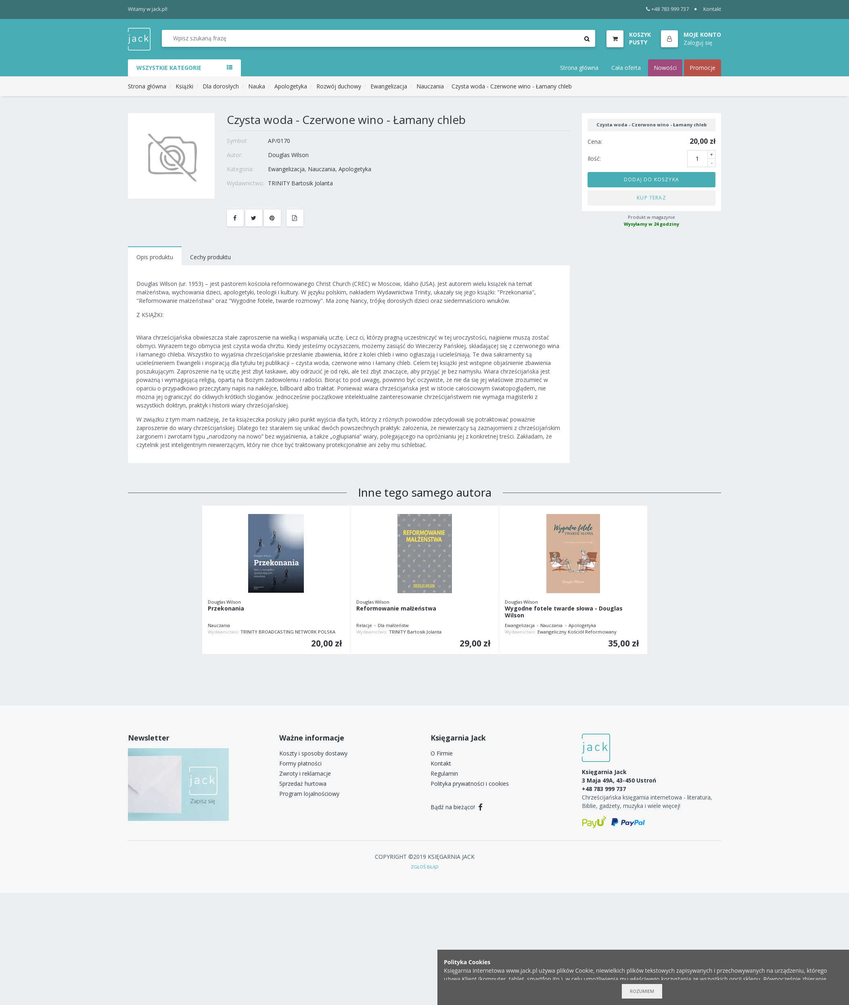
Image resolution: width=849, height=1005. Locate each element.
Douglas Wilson (288, 155)
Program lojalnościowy (309, 793)
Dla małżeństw (393, 625)
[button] (691, 39)
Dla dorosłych (221, 86)
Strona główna (579, 67)
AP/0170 (279, 141)
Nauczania (430, 86)
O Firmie (442, 753)
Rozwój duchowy (338, 86)
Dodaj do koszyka (651, 179)
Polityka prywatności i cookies (470, 783)
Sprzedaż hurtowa (302, 783)
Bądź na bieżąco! (457, 807)
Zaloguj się (698, 42)
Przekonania (226, 608)
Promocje (702, 67)
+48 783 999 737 (667, 9)
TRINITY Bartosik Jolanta (300, 183)
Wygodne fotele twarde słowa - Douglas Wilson (564, 612)
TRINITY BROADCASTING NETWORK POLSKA (287, 632)
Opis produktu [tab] (154, 257)
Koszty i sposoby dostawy (313, 753)
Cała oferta (626, 67)
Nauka (256, 86)
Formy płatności (300, 763)
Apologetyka (290, 86)
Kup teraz (651, 197)
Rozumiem (642, 991)
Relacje (364, 625)
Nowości (665, 67)
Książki (184, 86)
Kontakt (712, 9)
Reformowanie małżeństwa (396, 608)
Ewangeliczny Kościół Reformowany (577, 632)
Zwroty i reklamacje (305, 773)
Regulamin (444, 773)
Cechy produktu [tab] (210, 257)
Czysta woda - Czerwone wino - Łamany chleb (512, 86)
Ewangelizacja (388, 86)
